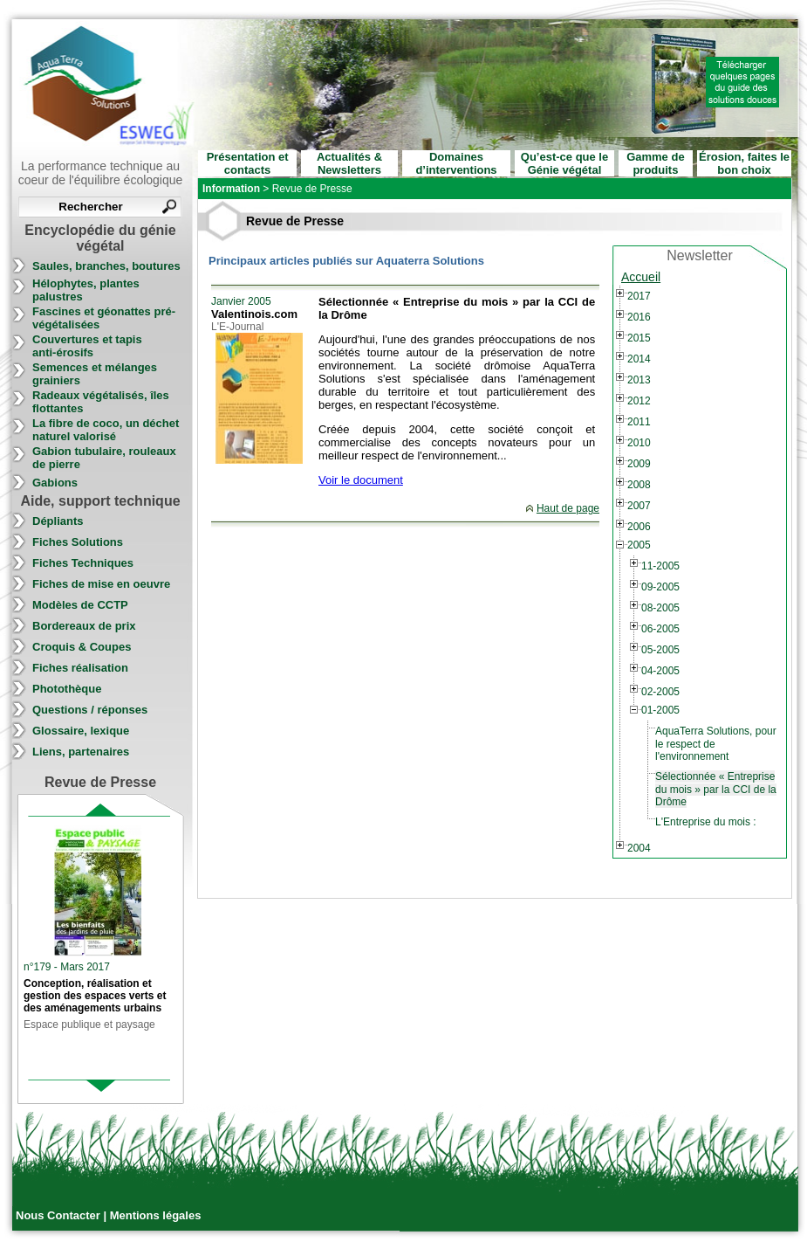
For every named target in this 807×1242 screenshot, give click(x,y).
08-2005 (660, 608)
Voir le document (360, 479)
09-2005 (660, 587)
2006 (639, 527)
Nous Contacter (59, 1215)
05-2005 (660, 650)
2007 (639, 506)
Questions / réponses (89, 709)
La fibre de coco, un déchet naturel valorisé (105, 430)
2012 (639, 401)
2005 (639, 545)
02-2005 (660, 692)
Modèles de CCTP (80, 604)
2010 (639, 443)
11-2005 (660, 566)
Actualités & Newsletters (349, 163)
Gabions (55, 482)
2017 (639, 296)
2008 (639, 485)
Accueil (640, 277)
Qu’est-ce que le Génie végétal (564, 163)
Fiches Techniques (82, 562)
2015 (639, 338)
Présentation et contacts (248, 163)
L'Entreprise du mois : (705, 822)
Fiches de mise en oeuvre (101, 583)
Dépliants (58, 521)
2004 (639, 848)
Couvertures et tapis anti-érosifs (87, 346)
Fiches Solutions (77, 542)
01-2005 (660, 710)
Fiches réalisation (80, 667)
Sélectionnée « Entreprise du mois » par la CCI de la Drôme (715, 789)
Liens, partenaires (80, 751)
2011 (639, 422)
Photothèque (66, 688)
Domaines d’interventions (455, 163)
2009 (639, 464)
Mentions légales (156, 1215)
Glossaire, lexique (80, 730)
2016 (639, 317)
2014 (639, 359)
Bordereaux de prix (84, 625)
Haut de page (568, 508)
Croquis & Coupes (81, 646)
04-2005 (660, 671)
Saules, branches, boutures (106, 266)
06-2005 (660, 629)
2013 (639, 380)
